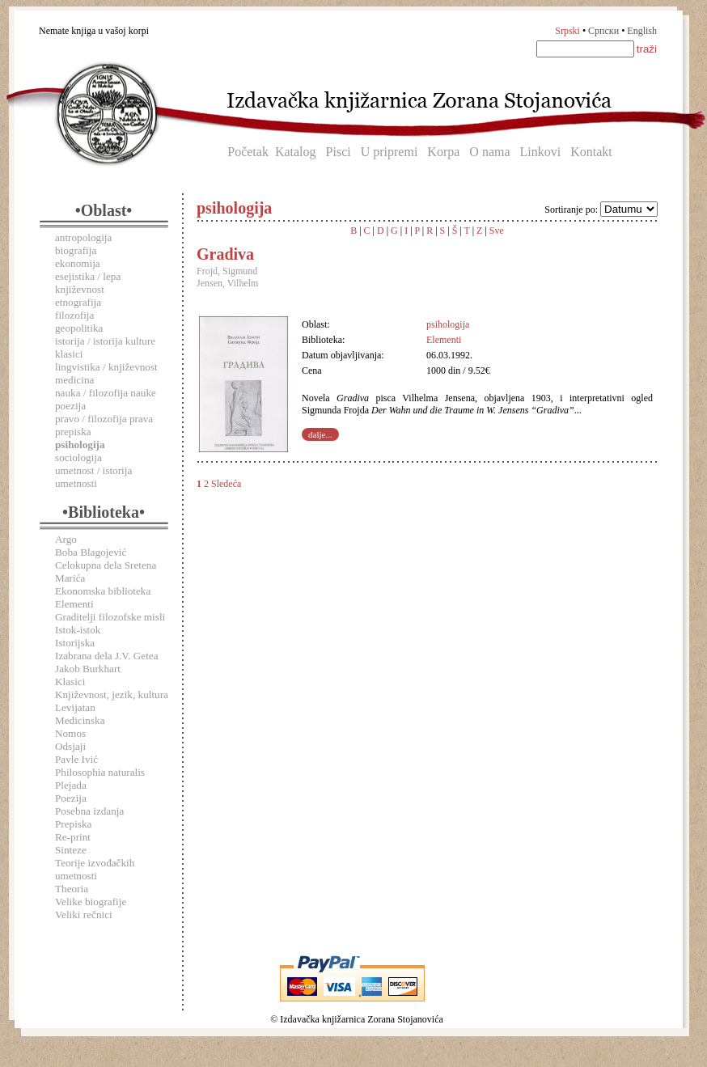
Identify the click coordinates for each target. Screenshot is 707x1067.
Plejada (71, 785)
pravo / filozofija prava (104, 419)
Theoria (71, 889)
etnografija (78, 302)
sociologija (78, 457)
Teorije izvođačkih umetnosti (94, 869)
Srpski (567, 30)
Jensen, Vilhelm (227, 283)
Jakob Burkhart (88, 669)
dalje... (320, 434)
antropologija (83, 237)
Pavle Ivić (76, 759)
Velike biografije (90, 902)
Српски (603, 30)
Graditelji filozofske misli (110, 617)
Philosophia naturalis (100, 772)
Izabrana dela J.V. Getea (107, 656)
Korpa (443, 152)
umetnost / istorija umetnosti (93, 476)
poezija (70, 406)
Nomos (70, 733)
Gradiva (225, 254)
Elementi (74, 604)
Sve (496, 230)
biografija (75, 250)
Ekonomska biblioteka (102, 591)
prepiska (73, 432)
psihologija (447, 324)
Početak (248, 152)
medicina (74, 380)
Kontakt (591, 152)
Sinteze (71, 850)
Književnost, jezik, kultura (111, 694)
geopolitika (79, 328)
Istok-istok (77, 630)
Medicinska (80, 720)
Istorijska (75, 643)
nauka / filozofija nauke (105, 393)
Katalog (295, 152)
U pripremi (389, 152)
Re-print (73, 837)
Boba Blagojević (90, 552)
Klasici (70, 681)
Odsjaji (70, 746)
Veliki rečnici (83, 914)
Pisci (338, 152)
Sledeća (226, 483)
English (642, 30)
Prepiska (73, 824)
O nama (489, 152)
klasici (69, 354)
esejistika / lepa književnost (88, 282)
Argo (66, 539)
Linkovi (540, 152)
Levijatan (75, 707)
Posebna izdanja (89, 811)
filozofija (74, 315)
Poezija (71, 798)
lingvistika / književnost (106, 367)
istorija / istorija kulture (105, 341)
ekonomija (77, 263)
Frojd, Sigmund (227, 271)
